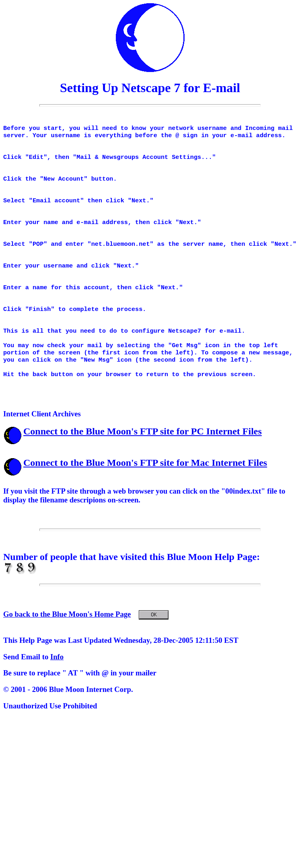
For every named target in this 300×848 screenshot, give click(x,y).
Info (57, 685)
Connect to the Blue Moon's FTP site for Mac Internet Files (145, 491)
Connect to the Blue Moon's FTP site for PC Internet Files (142, 459)
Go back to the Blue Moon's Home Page (85, 642)
